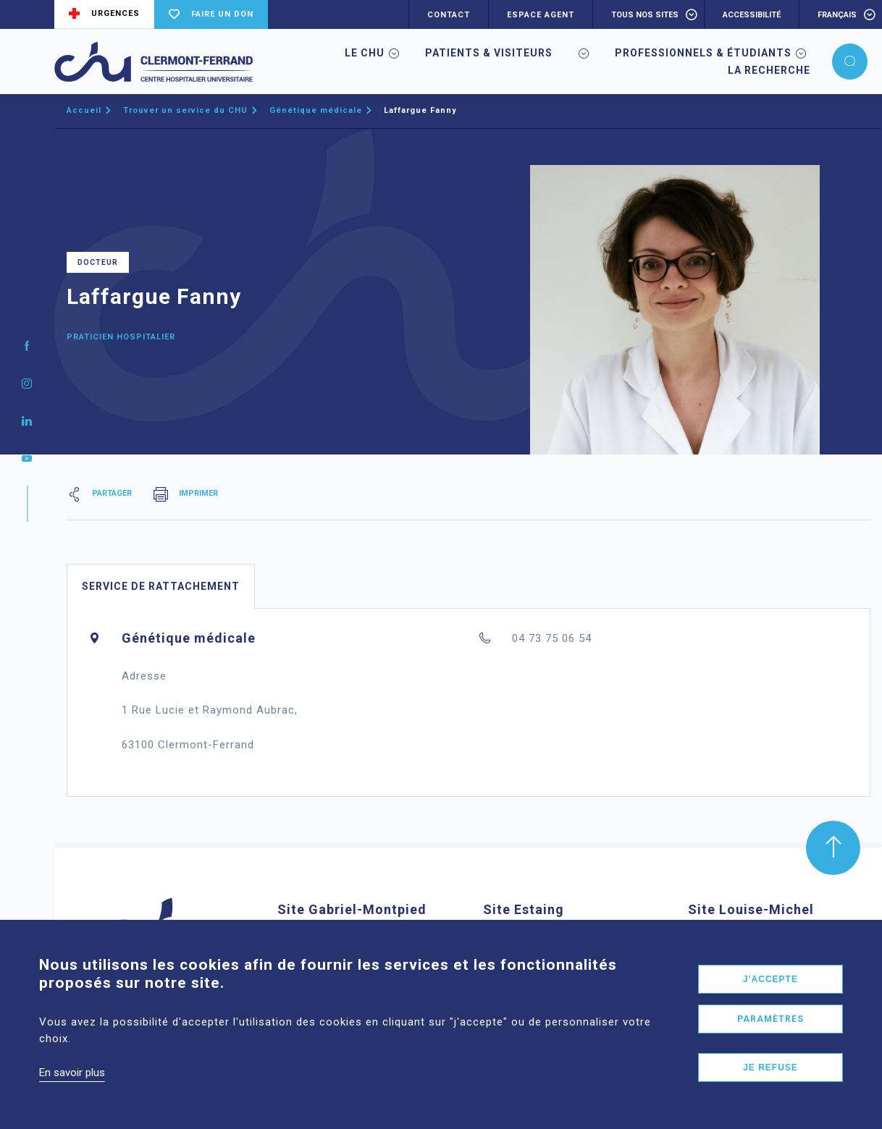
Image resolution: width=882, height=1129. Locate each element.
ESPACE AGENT (540, 15)
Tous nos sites (645, 15)
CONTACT (448, 15)
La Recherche (769, 70)
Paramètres (770, 1038)
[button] (850, 61)
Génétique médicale (315, 110)
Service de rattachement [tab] (161, 586)
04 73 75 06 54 (552, 638)
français (837, 15)
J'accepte (770, 998)
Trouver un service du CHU (185, 110)
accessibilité (752, 15)
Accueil (84, 110)
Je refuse (770, 1086)
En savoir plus (72, 1091)
